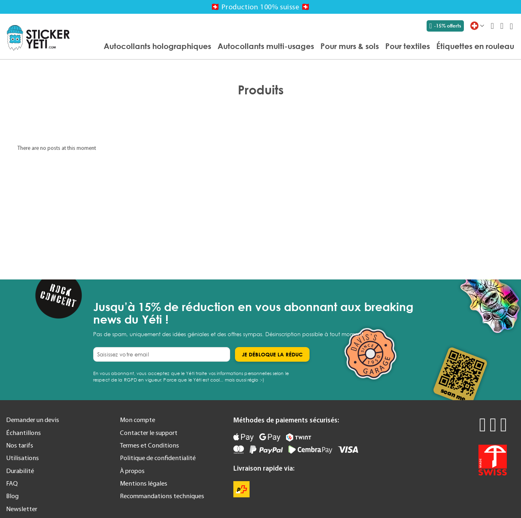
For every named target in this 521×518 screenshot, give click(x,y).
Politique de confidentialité (158, 458)
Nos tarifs (19, 445)
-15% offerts (445, 26)
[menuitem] (157, 46)
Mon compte (137, 420)
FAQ (12, 483)
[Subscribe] (272, 354)
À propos (132, 471)
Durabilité (20, 471)
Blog (12, 496)
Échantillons (23, 432)
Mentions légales (143, 483)
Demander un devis (32, 420)
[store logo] (38, 38)
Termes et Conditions (149, 445)
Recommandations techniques (162, 496)
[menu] (296, 46)
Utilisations (22, 458)
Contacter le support (148, 432)
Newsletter (21, 509)
